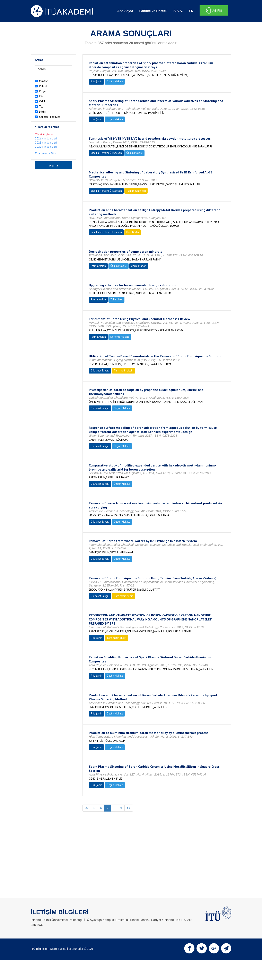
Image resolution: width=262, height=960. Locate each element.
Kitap (42, 96)
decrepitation (138, 266)
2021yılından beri (46, 146)
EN (191, 11)
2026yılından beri (46, 138)
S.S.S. (178, 11)
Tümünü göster (44, 134)
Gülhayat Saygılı (100, 370)
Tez (41, 106)
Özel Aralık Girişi (46, 153)
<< (86, 808)
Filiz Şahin (96, 81)
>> (128, 808)
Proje (42, 91)
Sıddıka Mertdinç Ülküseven (106, 153)
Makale (43, 81)
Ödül (42, 101)
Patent (43, 86)
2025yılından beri (46, 142)
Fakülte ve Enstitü (153, 11)
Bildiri (42, 111)
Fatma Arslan (98, 266)
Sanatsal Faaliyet (49, 117)
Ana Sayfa (125, 11)
